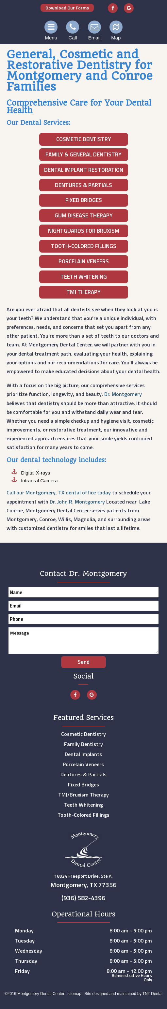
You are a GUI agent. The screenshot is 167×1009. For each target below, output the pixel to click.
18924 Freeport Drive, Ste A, (83, 881)
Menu (51, 30)
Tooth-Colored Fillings (83, 246)
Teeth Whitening (83, 276)
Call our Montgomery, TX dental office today (59, 492)
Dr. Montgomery (123, 394)
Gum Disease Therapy (84, 215)
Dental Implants (83, 754)
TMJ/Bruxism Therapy (83, 794)
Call (72, 30)
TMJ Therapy (83, 292)
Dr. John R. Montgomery (77, 501)
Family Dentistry (83, 744)
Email (94, 30)
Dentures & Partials (83, 185)
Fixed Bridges (83, 200)
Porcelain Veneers (83, 261)
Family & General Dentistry (83, 154)
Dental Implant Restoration (83, 170)
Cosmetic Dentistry (83, 139)
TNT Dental (152, 993)
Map (116, 30)
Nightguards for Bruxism (83, 231)
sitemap (74, 993)
